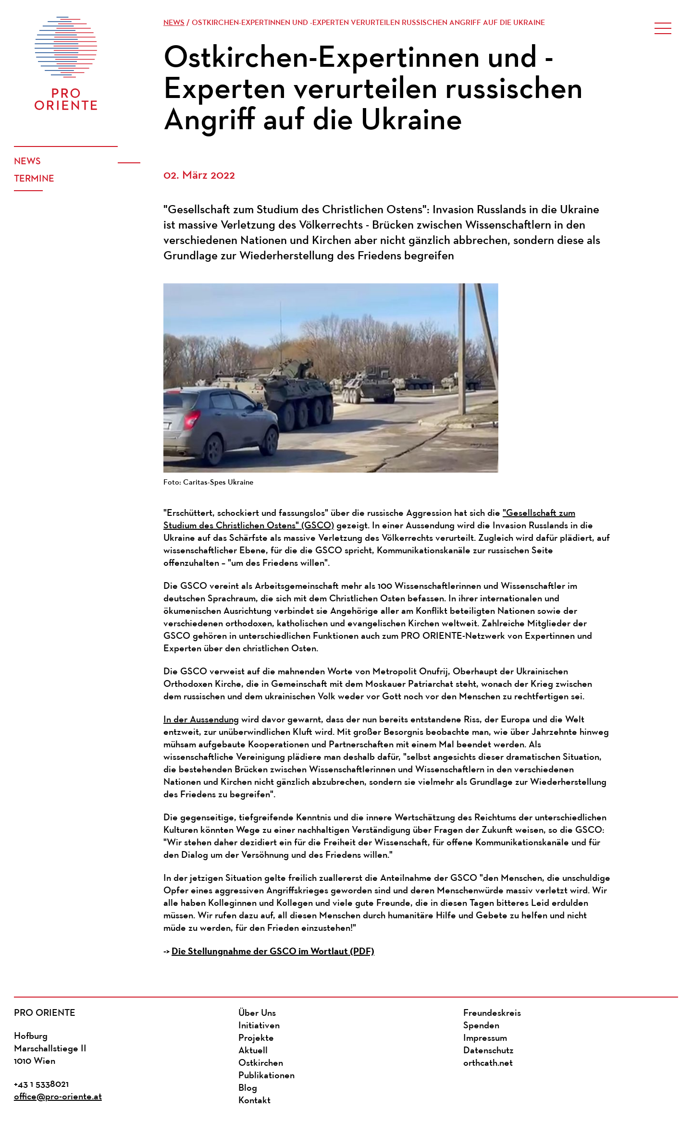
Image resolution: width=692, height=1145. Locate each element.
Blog (247, 1088)
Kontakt (254, 1101)
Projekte (256, 1038)
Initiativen (259, 1026)
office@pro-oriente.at (58, 1097)
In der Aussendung (201, 720)
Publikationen (266, 1076)
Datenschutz (488, 1051)
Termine (34, 179)
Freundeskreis (492, 1013)
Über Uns (257, 1013)
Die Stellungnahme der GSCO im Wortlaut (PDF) (273, 951)
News (27, 162)
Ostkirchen (260, 1063)
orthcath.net (488, 1063)
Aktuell (253, 1051)
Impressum (485, 1038)
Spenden (481, 1026)
